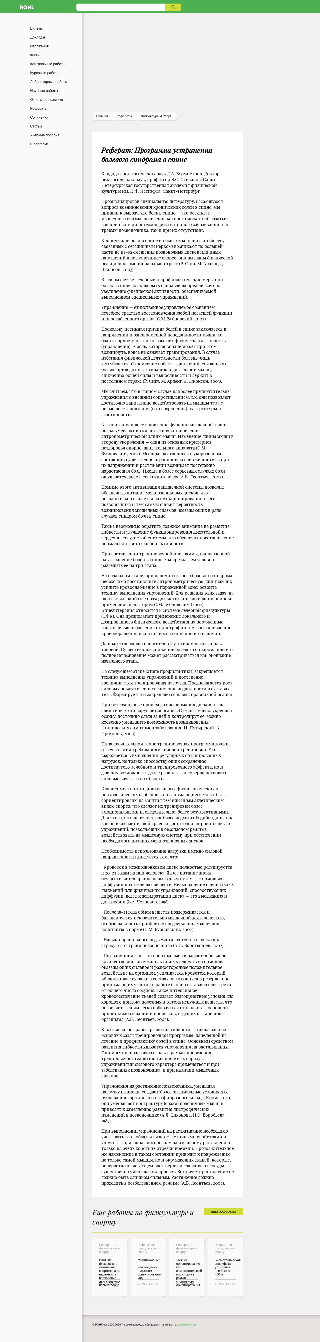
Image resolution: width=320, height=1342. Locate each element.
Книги (35, 55)
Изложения (39, 46)
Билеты (36, 28)
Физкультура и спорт (156, 116)
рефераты (124, 116)
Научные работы (44, 91)
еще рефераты (223, 1211)
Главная (102, 116)
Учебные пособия (44, 135)
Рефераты (38, 108)
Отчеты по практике (46, 99)
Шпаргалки (39, 144)
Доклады (37, 37)
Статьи (36, 126)
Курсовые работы (44, 73)
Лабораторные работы (49, 82)
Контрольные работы (47, 64)
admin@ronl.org (187, 1324)
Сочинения (39, 117)
